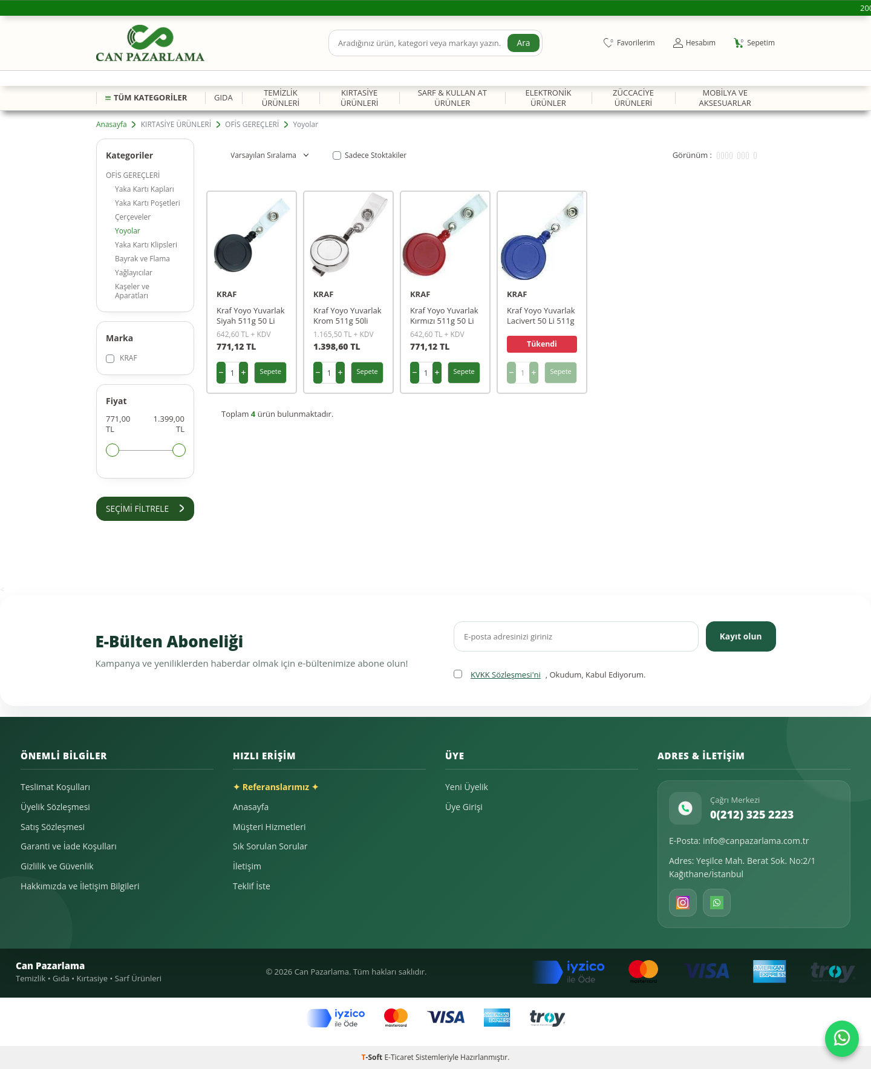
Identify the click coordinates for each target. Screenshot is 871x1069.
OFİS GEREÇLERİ (252, 124)
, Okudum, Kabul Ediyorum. (549, 675)
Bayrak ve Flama (142, 258)
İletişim (247, 866)
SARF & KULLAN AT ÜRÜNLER (452, 97)
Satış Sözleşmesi (53, 826)
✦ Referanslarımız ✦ (276, 787)
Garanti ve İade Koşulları (69, 846)
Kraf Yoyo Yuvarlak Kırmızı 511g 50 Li (444, 316)
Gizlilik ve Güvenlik (57, 866)
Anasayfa (111, 124)
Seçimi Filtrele (145, 508)
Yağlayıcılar (133, 272)
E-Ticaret (399, 1057)
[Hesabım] (694, 43)
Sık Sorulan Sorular (270, 846)
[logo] (150, 43)
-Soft (373, 1057)
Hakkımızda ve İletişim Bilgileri (80, 886)
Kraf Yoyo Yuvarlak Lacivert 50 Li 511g (541, 316)
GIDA (223, 97)
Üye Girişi (464, 806)
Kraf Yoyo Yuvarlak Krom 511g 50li (347, 316)
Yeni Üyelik (466, 787)
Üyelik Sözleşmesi (55, 806)
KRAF (121, 358)
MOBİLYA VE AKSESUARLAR (725, 97)
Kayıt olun (740, 636)
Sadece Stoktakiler (369, 155)
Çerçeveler (133, 217)
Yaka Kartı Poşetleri (147, 203)
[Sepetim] (754, 43)
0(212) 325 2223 (752, 814)
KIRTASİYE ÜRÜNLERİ (359, 97)
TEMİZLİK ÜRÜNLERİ (280, 97)
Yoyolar (127, 231)
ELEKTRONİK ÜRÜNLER (548, 97)
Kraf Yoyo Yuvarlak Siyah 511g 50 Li (251, 316)
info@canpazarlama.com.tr (756, 841)
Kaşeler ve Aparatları (132, 291)
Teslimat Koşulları (55, 787)
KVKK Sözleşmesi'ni (506, 675)
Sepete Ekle (270, 375)
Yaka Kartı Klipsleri (146, 245)
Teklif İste (251, 886)
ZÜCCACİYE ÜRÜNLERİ (633, 97)
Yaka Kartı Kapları (144, 189)
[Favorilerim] (629, 43)
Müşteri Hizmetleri (269, 826)
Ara (523, 42)
